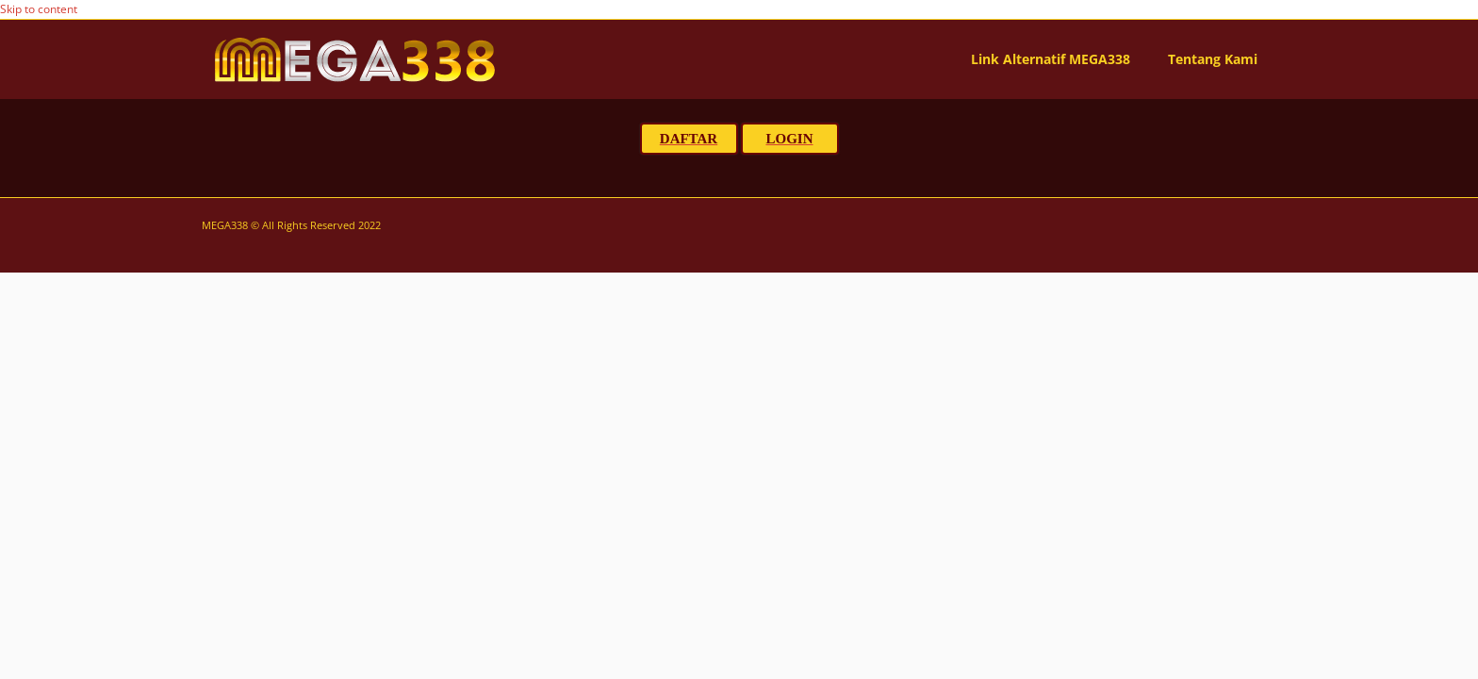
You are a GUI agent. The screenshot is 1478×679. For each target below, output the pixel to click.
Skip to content (38, 9)
